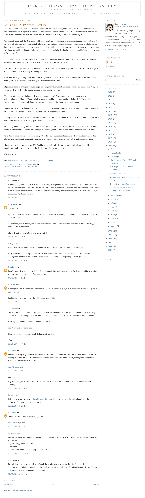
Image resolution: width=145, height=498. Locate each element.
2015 (110, 123)
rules (84, 32)
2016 (110, 119)
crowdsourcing (34, 160)
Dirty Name (12, 204)
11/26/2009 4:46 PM (17, 344)
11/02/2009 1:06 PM (17, 278)
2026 (110, 92)
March (113, 218)
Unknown (12, 285)
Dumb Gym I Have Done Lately (122, 184)
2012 (110, 134)
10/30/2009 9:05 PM (17, 260)
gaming (50, 160)
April (113, 215)
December (115, 149)
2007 (110, 235)
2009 (110, 146)
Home (52, 484)
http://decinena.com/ (16, 367)
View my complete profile (118, 50)
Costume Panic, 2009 (118, 173)
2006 (110, 238)
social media (31, 166)
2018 (110, 115)
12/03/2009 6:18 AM (18, 427)
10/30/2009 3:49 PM (17, 237)
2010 (110, 142)
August (114, 199)
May (113, 211)
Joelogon (11, 243)
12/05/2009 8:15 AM (18, 474)
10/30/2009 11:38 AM (18, 198)
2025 (110, 96)
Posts (110, 62)
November (115, 153)
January (114, 226)
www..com (112, 263)
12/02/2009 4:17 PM (17, 388)
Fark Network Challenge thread (45, 399)
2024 (110, 100)
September (115, 195)
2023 (110, 104)
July (112, 203)
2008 (110, 231)
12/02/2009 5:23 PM (17, 406)
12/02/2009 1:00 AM (18, 371)
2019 (110, 111)
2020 (110, 107)
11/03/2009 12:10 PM (18, 302)
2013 (110, 130)
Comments (112, 66)
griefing (43, 160)
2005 (110, 242)
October (114, 157)
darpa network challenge (17, 160)
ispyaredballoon (14, 433)
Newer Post (8, 484)
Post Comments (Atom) (23, 490)
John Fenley (12, 267)
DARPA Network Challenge (34, 29)
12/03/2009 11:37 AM (18, 453)
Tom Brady (12, 308)
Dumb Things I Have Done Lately (72, 6)
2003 (110, 250)
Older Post (96, 484)
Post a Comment (10, 480)
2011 (110, 138)
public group (40, 298)
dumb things (17, 166)
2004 (110, 246)
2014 (110, 126)
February (114, 222)
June (113, 207)
